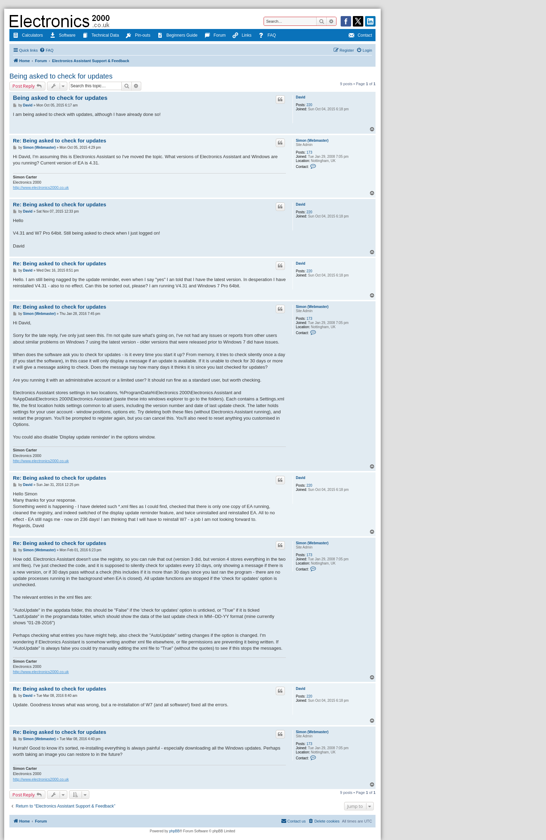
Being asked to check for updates (61, 76)
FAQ (267, 35)
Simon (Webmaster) (312, 140)
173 (309, 152)
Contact (360, 35)
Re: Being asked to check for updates (59, 140)
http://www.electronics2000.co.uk (41, 187)
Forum (215, 35)
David (300, 97)
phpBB (174, 831)
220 (309, 105)
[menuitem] (46, 50)
